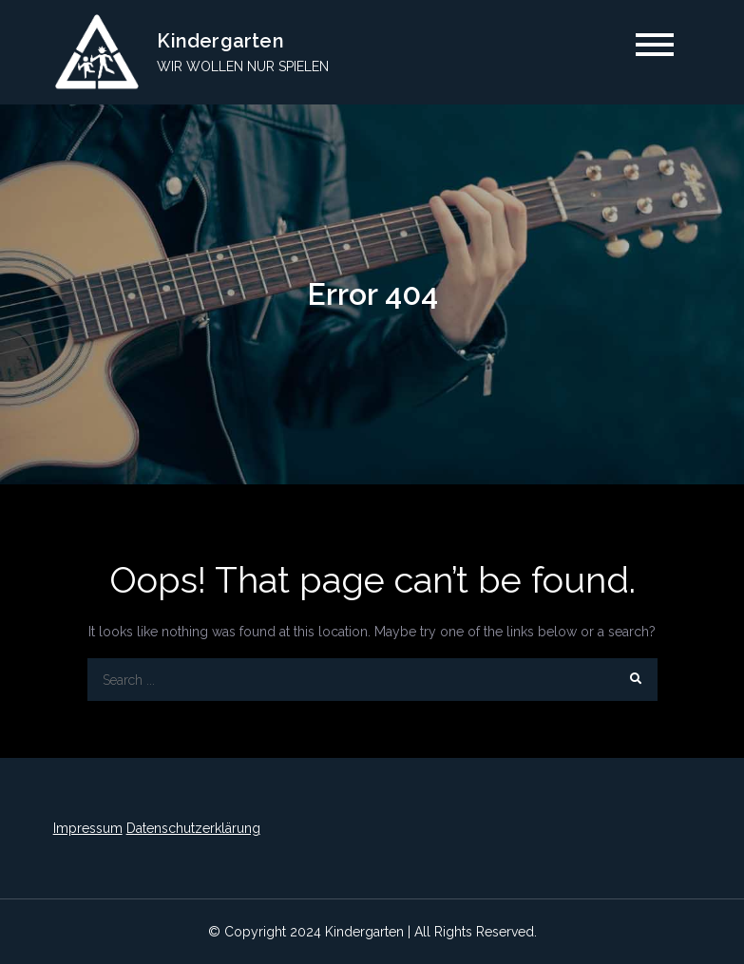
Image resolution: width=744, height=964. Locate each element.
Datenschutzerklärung (193, 828)
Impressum (88, 828)
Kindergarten (220, 40)
